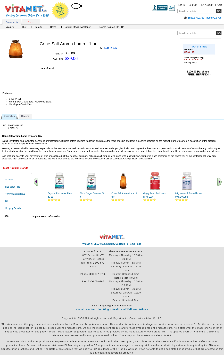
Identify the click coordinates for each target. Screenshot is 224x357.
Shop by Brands (13, 208)
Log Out (193, 5)
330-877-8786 (98, 274)
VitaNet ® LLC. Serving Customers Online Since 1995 (27, 11)
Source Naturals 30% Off (111, 27)
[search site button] (218, 33)
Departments (12, 22)
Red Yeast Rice (12, 186)
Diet (24, 27)
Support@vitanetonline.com (116, 305)
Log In (181, 5)
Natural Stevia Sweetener (78, 27)
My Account (207, 5)
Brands (31, 22)
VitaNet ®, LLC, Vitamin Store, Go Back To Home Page (111, 244)
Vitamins (10, 27)
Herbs (53, 27)
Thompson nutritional (15, 193)
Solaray (8, 179)
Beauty (38, 27)
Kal (6, 201)
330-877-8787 (96, 281)
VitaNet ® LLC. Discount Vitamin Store (112, 236)
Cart (219, 5)
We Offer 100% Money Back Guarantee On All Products (61, 11)
